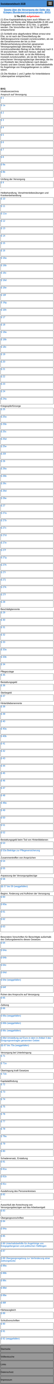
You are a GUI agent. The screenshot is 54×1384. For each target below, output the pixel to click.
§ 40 (3, 721)
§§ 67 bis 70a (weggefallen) (15, 1045)
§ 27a (3, 513)
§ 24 (3, 391)
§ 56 (3, 879)
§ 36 (3, 685)
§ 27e (3, 542)
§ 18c (3, 347)
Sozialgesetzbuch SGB (13, 4)
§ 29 (3, 612)
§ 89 (3, 1313)
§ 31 (3, 627)
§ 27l (3, 594)
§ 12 (3, 221)
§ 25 (3, 409)
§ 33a (3, 649)
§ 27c (3, 528)
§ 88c (3, 1280)
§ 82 (3, 1194)
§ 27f (3, 550)
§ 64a (3, 950)
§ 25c (3, 431)
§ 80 (3, 1151)
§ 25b (3, 424)
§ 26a (3, 468)
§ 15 (3, 243)
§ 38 (3, 706)
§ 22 (3, 376)
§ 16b (3, 265)
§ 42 (3, 751)
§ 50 (3, 817)
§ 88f (3, 1302)
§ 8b (3, 172)
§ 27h (3, 565)
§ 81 (3, 1161)
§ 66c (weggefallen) (11, 1030)
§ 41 (3, 743)
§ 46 (3, 780)
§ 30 (3, 620)
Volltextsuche (7, 1357)
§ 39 (3, 714)
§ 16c (3, 273)
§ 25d (3, 439)
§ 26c (3, 483)
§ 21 (3, 369)
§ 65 (3, 998)
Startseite (6, 1349)
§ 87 (3, 1251)
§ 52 (3, 832)
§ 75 (3, 1106)
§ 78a (3, 1136)
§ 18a (3, 332)
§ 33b (3, 657)
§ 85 (3, 1236)
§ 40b (3, 736)
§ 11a (3, 213)
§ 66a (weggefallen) (11, 1016)
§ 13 (3, 228)
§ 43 (3, 758)
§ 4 (2, 127)
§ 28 (3, 602)
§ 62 (3, 919)
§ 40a (3, 729)
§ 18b (3, 339)
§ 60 (3, 897)
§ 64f (3, 987)
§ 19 (3, 354)
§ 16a (3, 258)
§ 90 (3, 1324)
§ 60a (3, 904)
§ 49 (3, 810)
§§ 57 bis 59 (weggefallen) (14, 886)
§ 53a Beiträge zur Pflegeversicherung (20, 850)
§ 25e (3, 446)
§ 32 (3, 635)
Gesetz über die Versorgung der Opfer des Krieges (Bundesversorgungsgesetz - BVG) (27, 11)
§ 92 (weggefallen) (10, 1338)
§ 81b (3, 1176)
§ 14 (3, 236)
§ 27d (3, 535)
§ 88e (3, 1295)
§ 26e (3, 498)
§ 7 (2, 149)
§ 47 (3, 788)
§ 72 (3, 1084)
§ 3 (2, 120)
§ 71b (3, 1074)
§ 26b (3, 476)
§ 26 (3, 461)
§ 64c (3, 965)
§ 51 (3, 825)
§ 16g (3, 302)
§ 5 (2, 135)
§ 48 (3, 795)
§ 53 (3, 843)
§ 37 (3, 696)
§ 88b (3, 1273)
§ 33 (3, 642)
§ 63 (3, 926)
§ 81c (3, 1184)
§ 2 (2, 112)
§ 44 (3, 766)
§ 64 (3, 943)
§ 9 (2, 182)
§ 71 (3, 1056)
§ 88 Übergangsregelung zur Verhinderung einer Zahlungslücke (25, 1259)
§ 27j (3, 580)
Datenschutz (7, 1372)
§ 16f (3, 295)
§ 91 (3, 1331)
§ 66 (3, 1008)
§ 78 (3, 1129)
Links (3, 1364)
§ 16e (3, 287)
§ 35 (3, 675)
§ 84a (3, 1228)
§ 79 (3, 1143)
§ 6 (2, 142)
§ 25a (3, 416)
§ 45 (3, 773)
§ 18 (3, 324)
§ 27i (3, 572)
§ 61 (3, 912)
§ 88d (3, 1288)
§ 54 (3, 861)
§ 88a (3, 1265)
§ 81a (3, 1169)
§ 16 (3, 250)
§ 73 (3, 1092)
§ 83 (3, 1210)
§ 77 (3, 1121)
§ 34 (3, 664)
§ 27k (3, 587)
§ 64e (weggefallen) (11, 980)
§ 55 (3, 868)
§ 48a (3, 803)
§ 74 (3, 1099)
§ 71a (3, 1063)
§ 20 (3, 361)
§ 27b (3, 520)
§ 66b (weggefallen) (11, 1023)
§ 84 (3, 1221)
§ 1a (3, 105)
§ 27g (3, 557)
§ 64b (3, 957)
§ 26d (3, 491)
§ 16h (3, 310)
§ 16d (3, 280)
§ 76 (3, 1114)
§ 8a (3, 164)
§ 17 (3, 317)
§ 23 (3, 384)
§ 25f (3, 454)
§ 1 (2, 98)
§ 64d (3, 972)
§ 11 (3, 206)
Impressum (6, 1380)
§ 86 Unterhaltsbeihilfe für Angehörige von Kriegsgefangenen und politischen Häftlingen (24, 1244)
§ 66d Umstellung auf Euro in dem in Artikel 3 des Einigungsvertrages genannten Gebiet (26, 1039)
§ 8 (2, 157)
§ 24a (3, 399)
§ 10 (3, 198)
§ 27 (3, 505)
